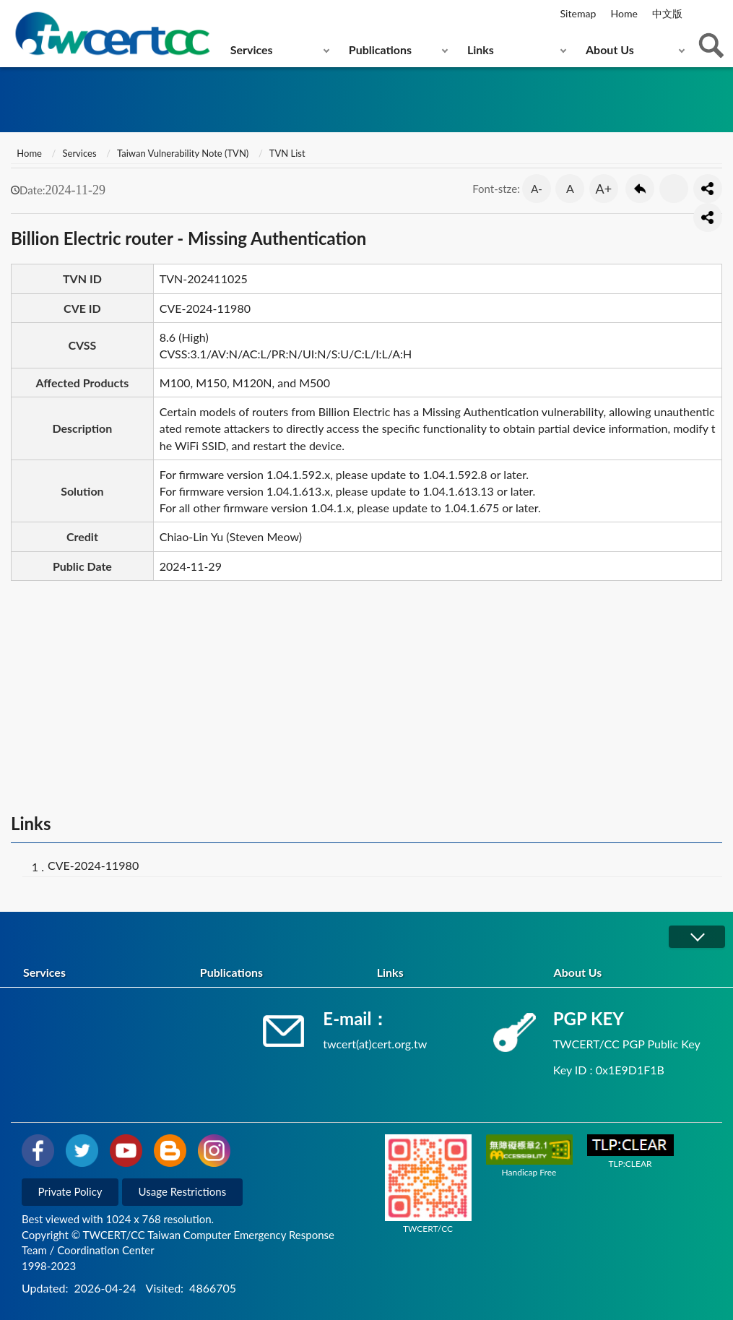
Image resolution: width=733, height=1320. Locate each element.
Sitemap (578, 13)
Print (673, 188)
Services (251, 49)
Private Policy (70, 1191)
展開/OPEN (697, 937)
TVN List (287, 153)
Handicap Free (529, 1156)
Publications (380, 49)
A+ (604, 189)
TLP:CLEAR (630, 1152)
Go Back (639, 188)
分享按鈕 (707, 188)
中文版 (667, 13)
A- (536, 188)
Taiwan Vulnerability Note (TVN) (182, 153)
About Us (610, 49)
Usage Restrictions (183, 1191)
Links (480, 49)
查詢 (711, 45)
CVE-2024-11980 (93, 865)
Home (623, 13)
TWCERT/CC (428, 1184)
